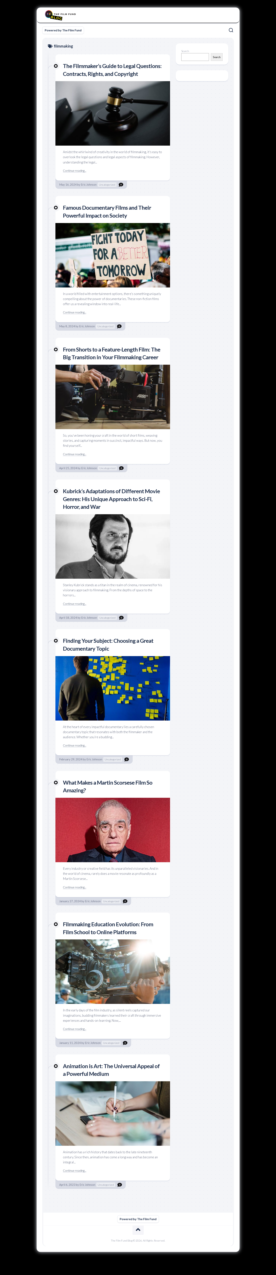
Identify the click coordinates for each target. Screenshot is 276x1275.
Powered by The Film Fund (63, 30)
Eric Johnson (89, 192)
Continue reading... (76, 178)
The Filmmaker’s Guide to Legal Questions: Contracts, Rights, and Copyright (104, 73)
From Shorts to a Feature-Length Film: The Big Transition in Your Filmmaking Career (110, 364)
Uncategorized (107, 192)
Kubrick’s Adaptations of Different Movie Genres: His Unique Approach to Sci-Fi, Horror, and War (111, 514)
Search (185, 51)
